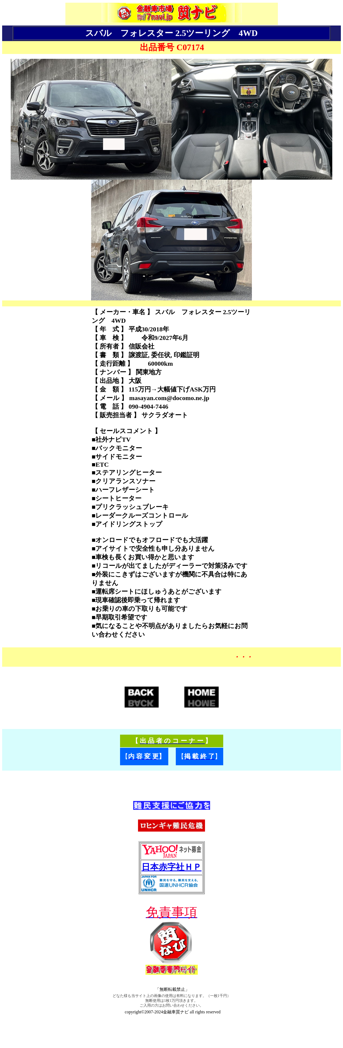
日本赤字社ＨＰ (171, 867)
